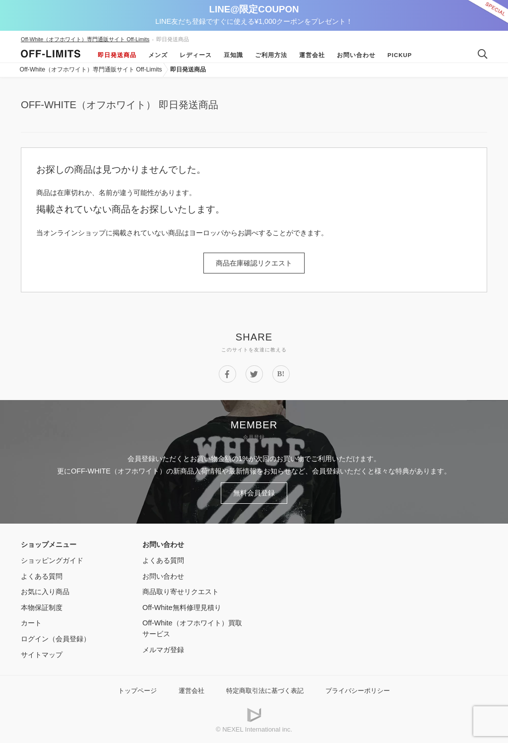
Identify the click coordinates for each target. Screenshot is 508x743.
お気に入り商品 (45, 592)
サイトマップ (42, 655)
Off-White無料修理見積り (181, 607)
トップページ (137, 690)
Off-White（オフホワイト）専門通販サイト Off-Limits (85, 39)
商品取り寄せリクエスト (180, 592)
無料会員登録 (254, 493)
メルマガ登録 (163, 650)
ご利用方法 (271, 55)
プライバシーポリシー (357, 690)
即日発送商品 (117, 55)
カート (31, 623)
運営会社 (312, 55)
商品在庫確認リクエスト (254, 263)
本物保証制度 (42, 607)
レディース (196, 55)
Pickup (399, 55)
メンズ (158, 55)
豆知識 (233, 55)
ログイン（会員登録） (55, 639)
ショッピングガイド (52, 560)
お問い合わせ (356, 55)
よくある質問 (42, 576)
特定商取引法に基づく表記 (265, 690)
